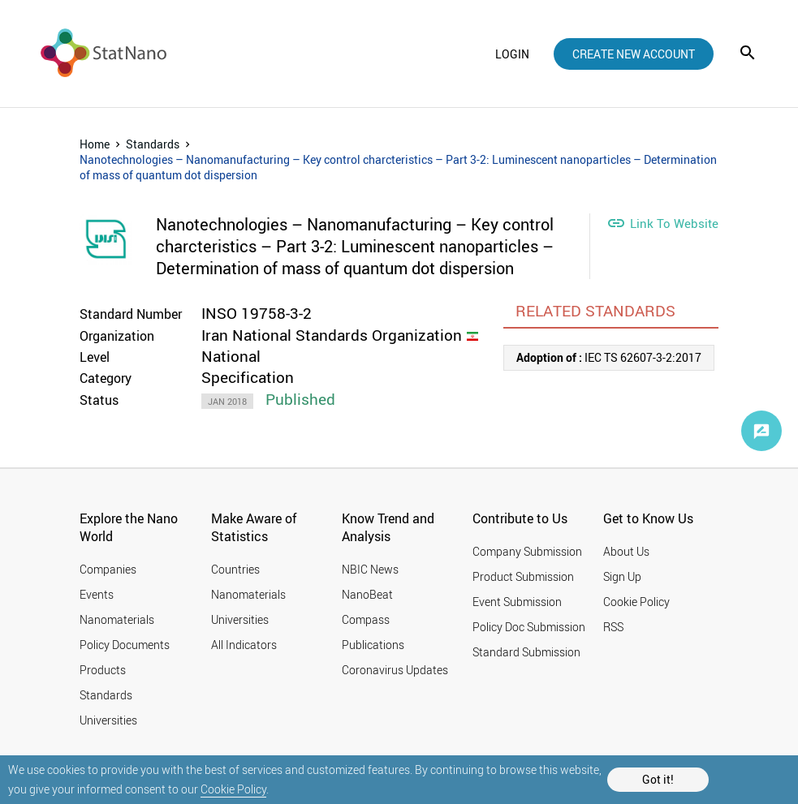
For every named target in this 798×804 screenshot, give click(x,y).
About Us (626, 551)
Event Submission (517, 601)
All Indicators (244, 644)
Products (103, 669)
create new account (633, 54)
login (512, 54)
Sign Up (622, 576)
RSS (613, 626)
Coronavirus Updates (395, 669)
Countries (235, 569)
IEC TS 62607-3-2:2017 (608, 357)
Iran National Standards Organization (331, 335)
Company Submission (527, 551)
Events (97, 594)
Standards (152, 144)
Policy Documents (125, 644)
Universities (108, 720)
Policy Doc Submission (528, 626)
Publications (373, 644)
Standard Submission (526, 652)
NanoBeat (367, 594)
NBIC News (370, 569)
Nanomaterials (117, 619)
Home (95, 144)
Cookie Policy (233, 789)
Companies (108, 569)
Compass (366, 619)
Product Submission (523, 576)
